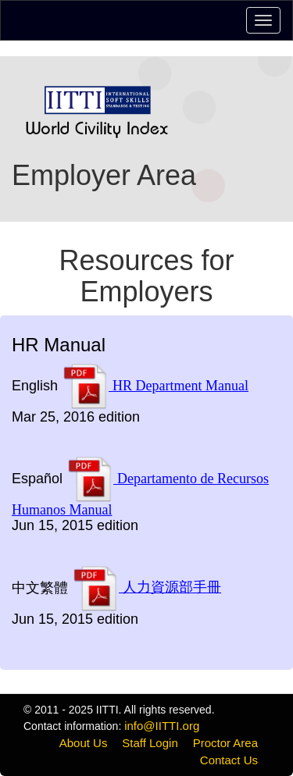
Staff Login (149, 742)
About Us (83, 742)
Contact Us (229, 760)
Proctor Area (225, 742)
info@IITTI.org (161, 725)
